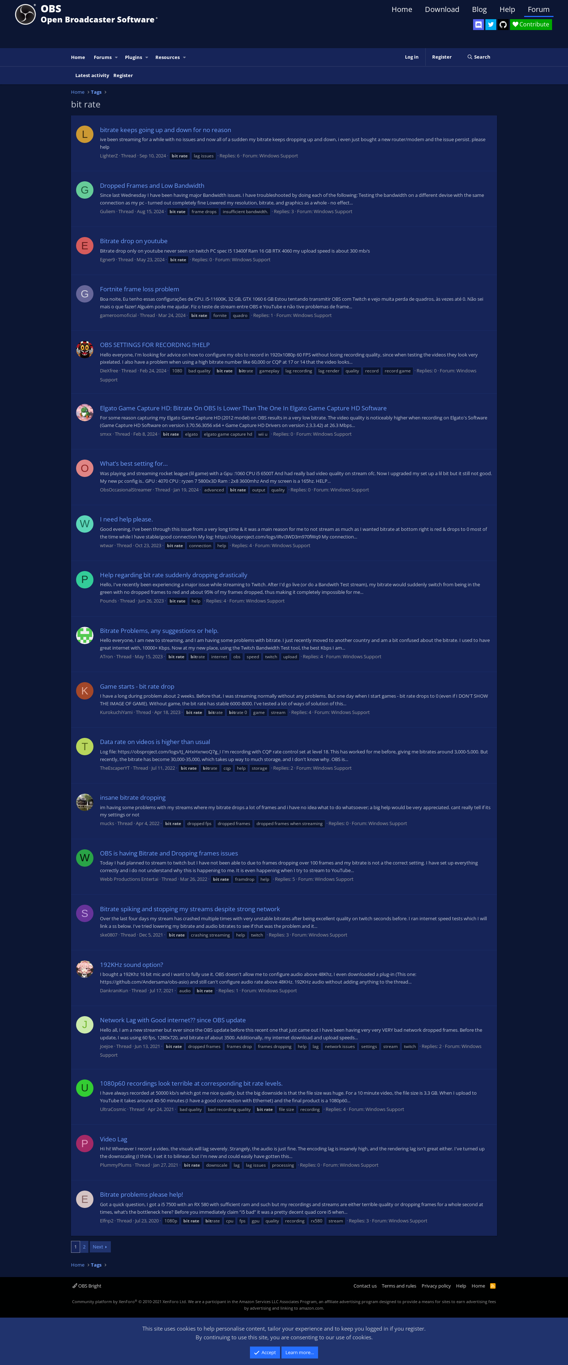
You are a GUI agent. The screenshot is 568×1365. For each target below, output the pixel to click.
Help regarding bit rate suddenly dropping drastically (173, 575)
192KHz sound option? (131, 964)
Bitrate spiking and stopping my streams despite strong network (190, 909)
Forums (103, 57)
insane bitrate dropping (133, 797)
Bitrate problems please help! (141, 1194)
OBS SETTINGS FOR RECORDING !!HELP (155, 345)
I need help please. (126, 519)
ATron (106, 656)
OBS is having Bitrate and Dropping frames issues (169, 853)
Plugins (133, 57)
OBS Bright (86, 1285)
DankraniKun (114, 990)
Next (98, 1246)
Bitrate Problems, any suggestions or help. (159, 630)
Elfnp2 (106, 1220)
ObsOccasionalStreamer (126, 489)
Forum (539, 9)
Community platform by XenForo (129, 1301)
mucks (107, 823)
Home (402, 9)
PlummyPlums (115, 1165)
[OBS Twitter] (490, 24)
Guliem (107, 211)
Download (442, 9)
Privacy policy (436, 1285)
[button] (116, 57)
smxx (106, 434)
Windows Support (278, 155)
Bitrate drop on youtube (134, 241)
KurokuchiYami (116, 712)
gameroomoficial (118, 315)
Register (123, 75)
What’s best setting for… (134, 463)
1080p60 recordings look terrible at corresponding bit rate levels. (191, 1083)
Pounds (108, 600)
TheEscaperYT (115, 768)
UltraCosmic (113, 1109)
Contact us (365, 1285)
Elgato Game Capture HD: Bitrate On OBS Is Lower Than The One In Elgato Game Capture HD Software (243, 408)
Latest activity (92, 75)
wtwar (106, 545)
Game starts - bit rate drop (137, 686)
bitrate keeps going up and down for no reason (165, 130)
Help (507, 9)
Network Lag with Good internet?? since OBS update (173, 1020)
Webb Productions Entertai (129, 879)
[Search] (478, 57)
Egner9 (107, 259)
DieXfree (109, 370)
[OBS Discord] (478, 24)
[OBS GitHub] (503, 24)
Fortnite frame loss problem (139, 289)
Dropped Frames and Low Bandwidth (152, 185)
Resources (167, 57)
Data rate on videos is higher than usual (155, 742)
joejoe (106, 1046)
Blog (479, 9)
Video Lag (113, 1139)
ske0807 (108, 934)
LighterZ (109, 155)
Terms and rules (399, 1285)
